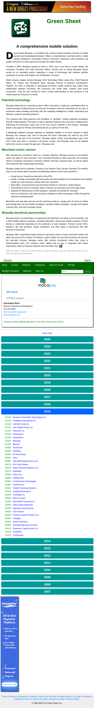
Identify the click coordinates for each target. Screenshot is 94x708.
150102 (8, 528)
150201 (8, 525)
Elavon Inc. (17, 475)
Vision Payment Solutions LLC (26, 468)
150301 (8, 512)
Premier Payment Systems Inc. (26, 515)
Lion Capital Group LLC (23, 427)
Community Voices (40, 699)
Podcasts (86, 696)
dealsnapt (17, 471)
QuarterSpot (18, 437)
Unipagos (17, 518)
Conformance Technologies (24, 481)
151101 (8, 427)
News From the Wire (47, 696)
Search (87, 271)
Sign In (87, 260)
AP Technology (19, 454)
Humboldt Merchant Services (25, 525)
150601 (8, 481)
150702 (8, 464)
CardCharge (18, 535)
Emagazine (22, 696)
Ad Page (71, 265)
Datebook (26, 265)
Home (4, 265)
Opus (15, 458)
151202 (8, 417)
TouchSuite (17, 448)
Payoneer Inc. (19, 431)
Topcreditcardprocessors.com (25, 461)
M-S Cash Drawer (20, 464)
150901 (8, 451)
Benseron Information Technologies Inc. (30, 417)
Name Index (47, 333)
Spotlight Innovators (10, 271)
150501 (8, 495)
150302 (8, 508)
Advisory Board (72, 699)
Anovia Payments (20, 522)
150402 (8, 501)
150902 (8, 448)
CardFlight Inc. (19, 495)
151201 (8, 421)
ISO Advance (18, 512)
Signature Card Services (23, 508)
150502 (8, 488)
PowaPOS (17, 532)
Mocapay (17, 441)
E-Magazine (40, 265)
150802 (8, 454)
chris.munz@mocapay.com (14, 312)
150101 (8, 532)
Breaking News (64, 696)
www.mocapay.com (11, 315)
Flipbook (33, 696)
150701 (8, 471)
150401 (8, 505)
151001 (8, 441)
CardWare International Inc (24, 421)
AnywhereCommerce (22, 491)
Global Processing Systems (24, 488)
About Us (39, 271)
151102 (8, 424)
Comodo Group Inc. (21, 424)
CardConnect (18, 485)
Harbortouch (18, 434)
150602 (8, 475)
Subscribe (7, 260)
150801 (8, 458)
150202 (8, 518)
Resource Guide (56, 265)
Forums (14, 265)
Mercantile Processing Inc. (24, 501)
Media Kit (27, 271)
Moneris (16, 444)
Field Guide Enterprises (23, 505)
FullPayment (18, 478)
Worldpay (17, 451)
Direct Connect (19, 498)
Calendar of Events (22, 699)
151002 (8, 434)
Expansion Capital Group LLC (25, 528)
